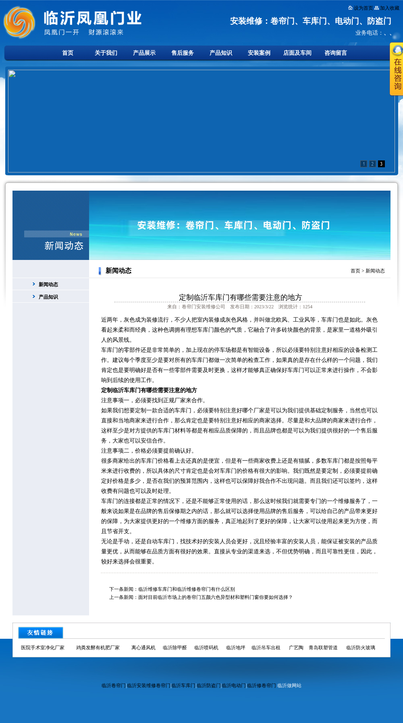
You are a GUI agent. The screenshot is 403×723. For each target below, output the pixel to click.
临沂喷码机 (206, 647)
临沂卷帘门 (114, 685)
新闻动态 (48, 284)
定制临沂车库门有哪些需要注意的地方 (240, 297)
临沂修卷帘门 (261, 685)
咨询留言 (335, 53)
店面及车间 (297, 53)
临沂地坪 (235, 647)
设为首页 (363, 8)
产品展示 (144, 53)
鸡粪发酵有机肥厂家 (98, 647)
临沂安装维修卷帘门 (148, 685)
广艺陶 (296, 647)
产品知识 (221, 53)
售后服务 (182, 53)
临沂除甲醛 (175, 647)
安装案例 (259, 53)
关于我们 (106, 53)
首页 (67, 53)
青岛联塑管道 (323, 647)
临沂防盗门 (209, 685)
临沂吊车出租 (265, 647)
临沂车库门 (183, 685)
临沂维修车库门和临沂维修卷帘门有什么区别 (186, 589)
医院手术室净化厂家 (42, 647)
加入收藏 (389, 8)
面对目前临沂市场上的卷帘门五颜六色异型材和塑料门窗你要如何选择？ (215, 597)
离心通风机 (143, 647)
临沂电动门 (234, 685)
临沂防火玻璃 (360, 647)
